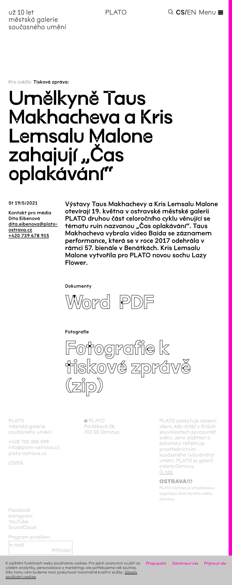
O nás (166, 472)
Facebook (19, 510)
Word (87, 302)
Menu (211, 12)
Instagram (21, 516)
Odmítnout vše (185, 563)
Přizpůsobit (156, 563)
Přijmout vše (215, 563)
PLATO (116, 12)
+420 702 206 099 (29, 441)
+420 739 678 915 (29, 236)
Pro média (20, 82)
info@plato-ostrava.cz (34, 447)
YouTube (18, 521)
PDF (136, 302)
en (191, 12)
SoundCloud (22, 527)
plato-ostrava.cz (27, 453)
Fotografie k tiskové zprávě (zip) (128, 367)
